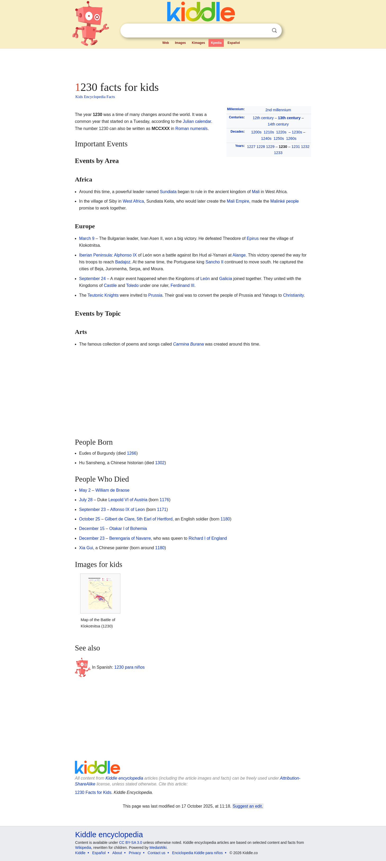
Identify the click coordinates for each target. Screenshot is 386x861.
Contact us (156, 853)
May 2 (85, 490)
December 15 (92, 528)
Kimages (198, 43)
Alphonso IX (125, 255)
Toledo (132, 285)
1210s (269, 132)
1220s (281, 132)
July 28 (86, 499)
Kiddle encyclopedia (124, 778)
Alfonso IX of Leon (127, 509)
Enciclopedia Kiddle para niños (197, 853)
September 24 (92, 278)
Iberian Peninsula (95, 255)
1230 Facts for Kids (93, 792)
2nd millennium (278, 110)
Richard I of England (208, 538)
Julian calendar (197, 121)
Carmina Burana (188, 344)
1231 (296, 147)
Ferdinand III (182, 285)
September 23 (92, 509)
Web (165, 43)
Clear (263, 30)
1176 (164, 499)
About (117, 853)
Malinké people (284, 201)
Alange (239, 255)
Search (274, 30)
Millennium (235, 109)
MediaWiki (158, 847)
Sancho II (215, 262)
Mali (256, 191)
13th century (289, 118)
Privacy (135, 853)
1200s (256, 132)
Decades (237, 131)
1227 (251, 147)
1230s (297, 132)
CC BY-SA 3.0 (130, 842)
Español (234, 43)
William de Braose (112, 490)
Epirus (252, 238)
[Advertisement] (192, 63)
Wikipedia (83, 847)
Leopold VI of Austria (127, 499)
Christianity (293, 295)
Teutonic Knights (103, 295)
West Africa (133, 201)
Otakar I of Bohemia (128, 528)
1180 (225, 519)
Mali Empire (238, 201)
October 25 (89, 519)
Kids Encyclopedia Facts (95, 97)
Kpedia (216, 43)
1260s (291, 138)
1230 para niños (129, 667)
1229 (270, 147)
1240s (266, 138)
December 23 (92, 538)
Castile (110, 285)
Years (239, 146)
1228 (261, 147)
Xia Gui (86, 548)
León (205, 278)
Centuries (236, 117)
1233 (278, 153)
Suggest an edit (247, 806)
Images (180, 43)
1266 (132, 453)
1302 (160, 462)
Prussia (155, 295)
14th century (278, 124)
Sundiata (168, 191)
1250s (279, 138)
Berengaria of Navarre (130, 538)
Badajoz (122, 262)
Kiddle (80, 853)
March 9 (86, 238)
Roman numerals (191, 128)
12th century (263, 118)
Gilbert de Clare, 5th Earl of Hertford (138, 519)
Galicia (225, 278)
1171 (162, 509)
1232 (305, 147)
